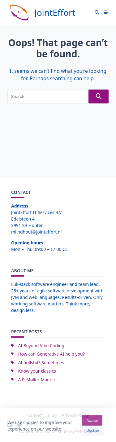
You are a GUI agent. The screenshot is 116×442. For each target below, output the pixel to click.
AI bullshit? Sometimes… (42, 362)
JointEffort (54, 12)
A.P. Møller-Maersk (37, 380)
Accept (92, 423)
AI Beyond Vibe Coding (41, 345)
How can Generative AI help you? (51, 354)
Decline (92, 433)
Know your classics (37, 371)
